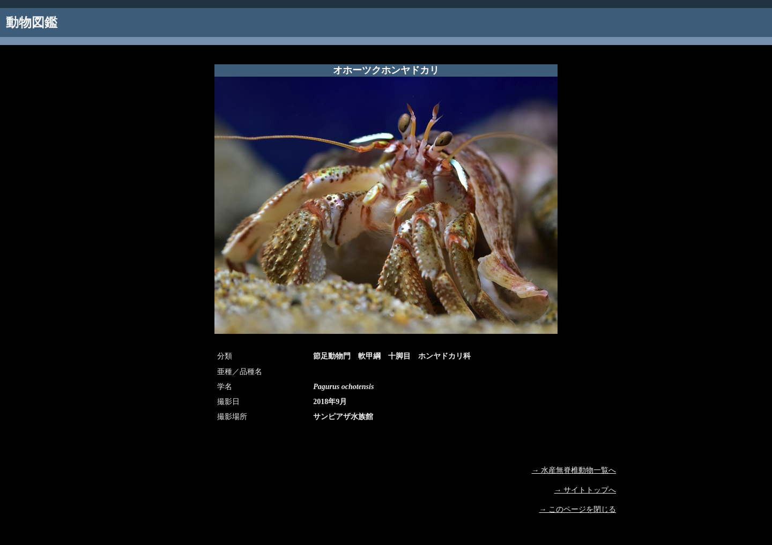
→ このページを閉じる (578, 509)
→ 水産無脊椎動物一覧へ (574, 470)
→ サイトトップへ (585, 490)
